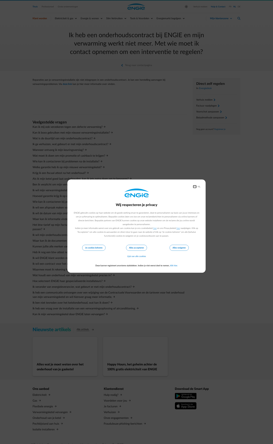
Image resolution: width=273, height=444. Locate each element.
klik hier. (174, 266)
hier (155, 228)
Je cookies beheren (94, 248)
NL (199, 187)
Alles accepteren (136, 248)
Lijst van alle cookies (136, 256)
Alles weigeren (179, 248)
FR (194, 187)
